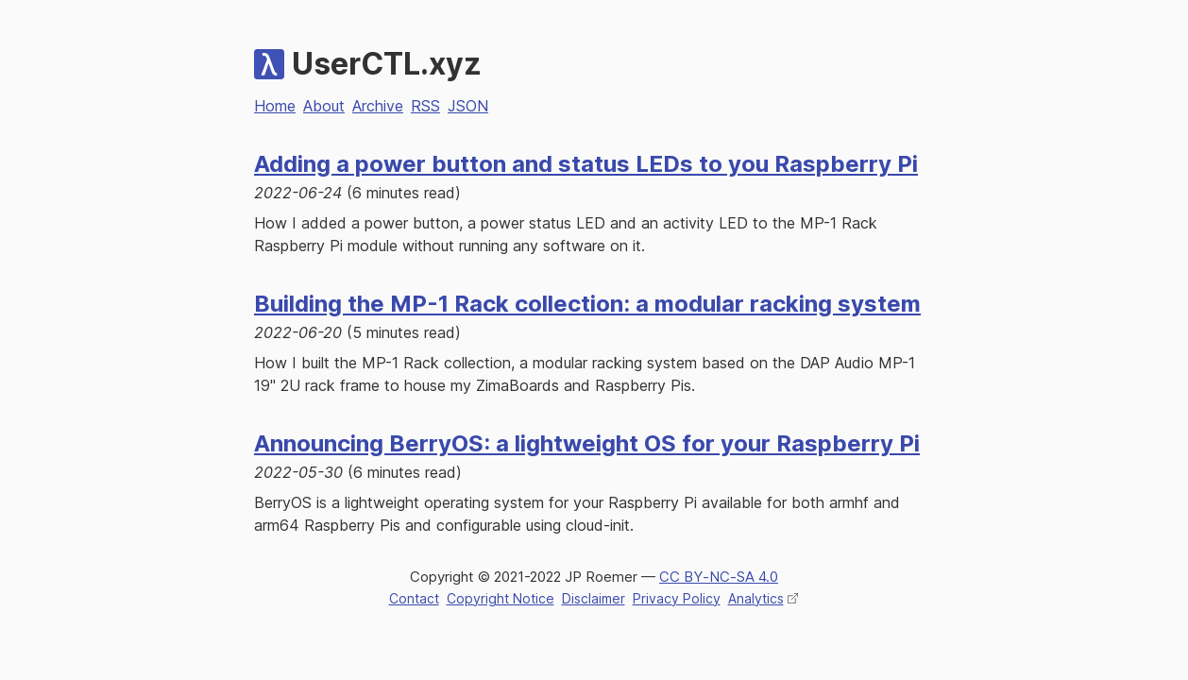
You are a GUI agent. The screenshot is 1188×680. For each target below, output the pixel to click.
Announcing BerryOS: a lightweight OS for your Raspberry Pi (587, 443)
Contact (414, 598)
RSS (425, 105)
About (324, 105)
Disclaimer (593, 598)
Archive (377, 105)
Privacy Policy (677, 598)
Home (275, 105)
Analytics (756, 598)
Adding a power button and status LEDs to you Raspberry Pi (586, 164)
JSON (468, 105)
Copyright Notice (500, 598)
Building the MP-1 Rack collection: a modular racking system (587, 303)
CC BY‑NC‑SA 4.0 (718, 577)
